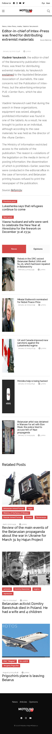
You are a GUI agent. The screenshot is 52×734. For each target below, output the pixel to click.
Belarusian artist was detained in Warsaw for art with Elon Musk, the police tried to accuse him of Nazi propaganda (32, 427)
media (19, 26)
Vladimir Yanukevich (30, 26)
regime (37, 589)
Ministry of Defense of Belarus (16, 513)
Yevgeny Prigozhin (11, 666)
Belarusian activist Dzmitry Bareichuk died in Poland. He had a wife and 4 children (25, 608)
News (4, 26)
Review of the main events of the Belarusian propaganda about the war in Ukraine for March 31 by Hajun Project (25, 534)
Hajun (30, 509)
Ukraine (29, 517)
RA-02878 (24, 661)
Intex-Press (11, 26)
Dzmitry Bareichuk (22, 589)
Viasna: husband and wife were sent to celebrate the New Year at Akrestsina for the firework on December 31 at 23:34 (25, 227)
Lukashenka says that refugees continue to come (22, 207)
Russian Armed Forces (12, 517)
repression (7, 594)
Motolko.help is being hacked (32, 381)
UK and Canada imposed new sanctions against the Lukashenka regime (32, 343)
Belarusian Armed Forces (13, 509)
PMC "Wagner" (9, 661)
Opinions (38, 249)
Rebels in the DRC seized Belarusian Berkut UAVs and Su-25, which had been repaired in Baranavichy (33, 262)
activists (7, 589)
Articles (23, 702)
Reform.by (16, 190)
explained (8, 74)
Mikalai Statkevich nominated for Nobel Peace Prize (32, 300)
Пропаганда (41, 517)
